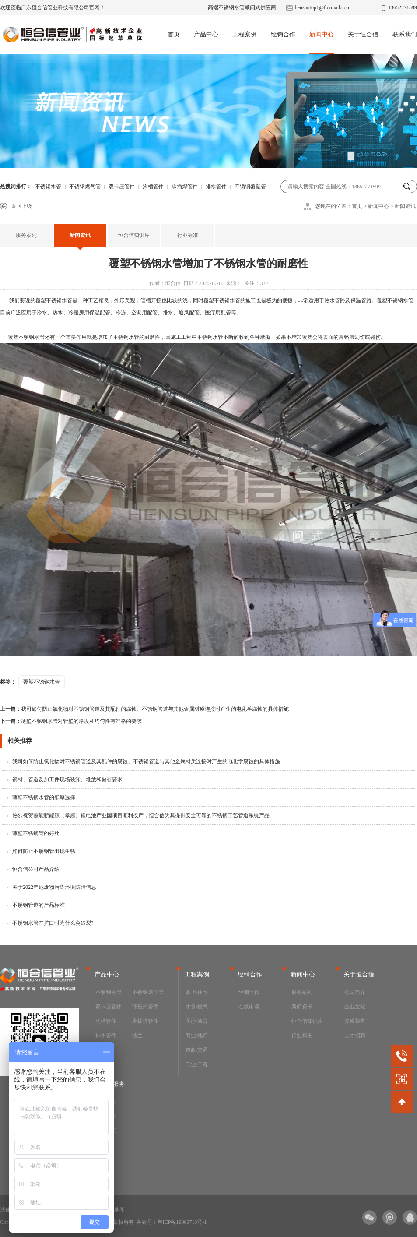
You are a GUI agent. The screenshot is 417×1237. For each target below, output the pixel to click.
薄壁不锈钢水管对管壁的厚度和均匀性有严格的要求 (71, 721)
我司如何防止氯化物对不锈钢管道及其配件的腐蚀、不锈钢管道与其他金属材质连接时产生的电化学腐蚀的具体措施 (144, 709)
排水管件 (216, 186)
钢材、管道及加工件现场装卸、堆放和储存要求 (67, 779)
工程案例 (244, 34)
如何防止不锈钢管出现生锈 (43, 851)
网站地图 (114, 1210)
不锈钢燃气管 (85, 186)
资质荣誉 (354, 1021)
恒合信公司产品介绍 (36, 869)
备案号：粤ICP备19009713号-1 (172, 1222)
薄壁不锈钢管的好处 (36, 833)
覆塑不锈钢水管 (53, 300)
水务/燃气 (197, 1007)
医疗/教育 (197, 1021)
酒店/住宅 (197, 992)
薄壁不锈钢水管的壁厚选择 (43, 797)
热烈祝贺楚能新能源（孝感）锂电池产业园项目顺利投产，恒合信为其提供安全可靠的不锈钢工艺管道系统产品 (141, 815)
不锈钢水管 (48, 186)
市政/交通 (197, 1050)
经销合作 (283, 34)
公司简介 (354, 992)
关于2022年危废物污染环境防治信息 (54, 887)
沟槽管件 (153, 186)
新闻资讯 (405, 206)
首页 (174, 34)
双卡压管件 (122, 186)
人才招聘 (354, 1036)
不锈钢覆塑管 (250, 186)
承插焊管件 (185, 186)
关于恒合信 (363, 34)
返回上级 (21, 206)
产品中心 (206, 34)
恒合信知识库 (134, 235)
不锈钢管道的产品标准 (38, 905)
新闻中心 (321, 34)
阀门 (100, 1050)
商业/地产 (197, 1036)
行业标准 (187, 235)
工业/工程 (197, 1064)
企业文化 (354, 1007)
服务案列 (26, 235)
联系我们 (404, 34)
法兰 (137, 1036)
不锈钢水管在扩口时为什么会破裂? (52, 923)
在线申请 (248, 1007)
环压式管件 (145, 1007)
